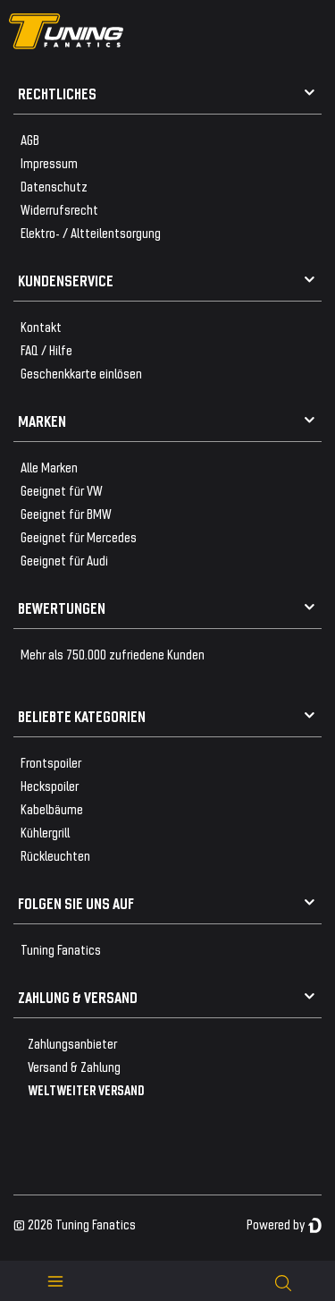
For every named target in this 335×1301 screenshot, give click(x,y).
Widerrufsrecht (59, 208)
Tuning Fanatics (61, 948)
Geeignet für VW (62, 489)
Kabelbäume (52, 808)
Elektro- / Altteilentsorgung (91, 232)
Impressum (49, 162)
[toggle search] (283, 1280)
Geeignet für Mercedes (79, 536)
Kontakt (41, 326)
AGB (30, 139)
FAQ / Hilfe (46, 349)
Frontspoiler (51, 761)
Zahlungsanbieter (72, 1042)
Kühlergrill (45, 831)
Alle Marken (49, 466)
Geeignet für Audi (64, 559)
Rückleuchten (55, 854)
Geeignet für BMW (66, 513)
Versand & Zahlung (74, 1066)
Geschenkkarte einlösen (81, 372)
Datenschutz (54, 185)
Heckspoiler (50, 785)
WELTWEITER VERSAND (86, 1089)
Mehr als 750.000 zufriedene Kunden (113, 653)
